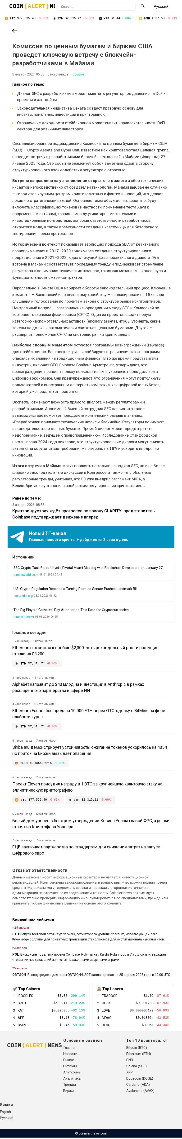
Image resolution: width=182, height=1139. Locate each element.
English (5, 1113)
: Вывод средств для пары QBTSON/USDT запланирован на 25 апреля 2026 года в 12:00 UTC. (91, 976)
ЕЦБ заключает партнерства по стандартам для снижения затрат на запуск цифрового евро (86, 851)
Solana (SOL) (136, 1067)
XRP (129, 1074)
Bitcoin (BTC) (136, 1049)
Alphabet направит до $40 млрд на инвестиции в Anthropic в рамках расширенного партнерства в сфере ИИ (78, 688)
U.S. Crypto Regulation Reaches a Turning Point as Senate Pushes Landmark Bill (75, 589)
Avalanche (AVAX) (140, 1092)
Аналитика (72, 1080)
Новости (70, 1055)
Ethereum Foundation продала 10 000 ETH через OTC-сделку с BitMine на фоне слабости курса (88, 714)
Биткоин (70, 1067)
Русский (6, 1119)
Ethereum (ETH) (138, 1055)
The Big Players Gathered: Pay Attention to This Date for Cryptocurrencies (71, 610)
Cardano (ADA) (138, 1086)
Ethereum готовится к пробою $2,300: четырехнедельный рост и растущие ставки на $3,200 (85, 651)
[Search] (142, 6)
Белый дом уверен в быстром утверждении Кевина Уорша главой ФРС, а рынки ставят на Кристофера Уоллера (90, 825)
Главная (69, 1049)
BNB (129, 1061)
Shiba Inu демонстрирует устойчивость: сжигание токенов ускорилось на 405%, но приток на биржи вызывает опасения (90, 751)
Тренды (69, 1086)
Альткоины (72, 1074)
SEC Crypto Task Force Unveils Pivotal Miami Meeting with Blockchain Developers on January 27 (88, 568)
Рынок (68, 1061)
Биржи (68, 1092)
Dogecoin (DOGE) (139, 1080)
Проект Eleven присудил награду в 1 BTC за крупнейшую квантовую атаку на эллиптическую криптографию (87, 788)
